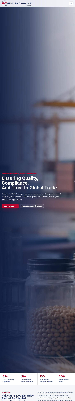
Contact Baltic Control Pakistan (32, 206)
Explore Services (10, 206)
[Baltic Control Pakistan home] (17, 3)
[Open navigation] (71, 3)
